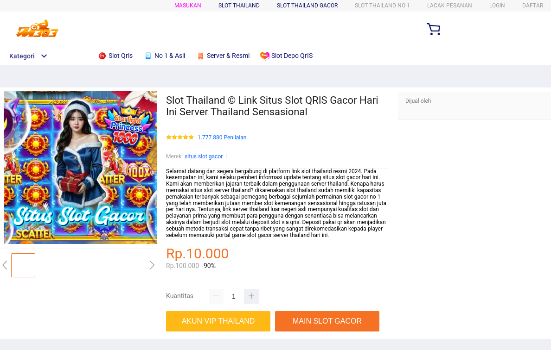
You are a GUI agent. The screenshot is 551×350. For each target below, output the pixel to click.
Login (497, 5)
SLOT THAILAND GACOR (307, 5)
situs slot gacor (204, 156)
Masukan (187, 5)
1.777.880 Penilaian (222, 138)
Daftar (532, 5)
